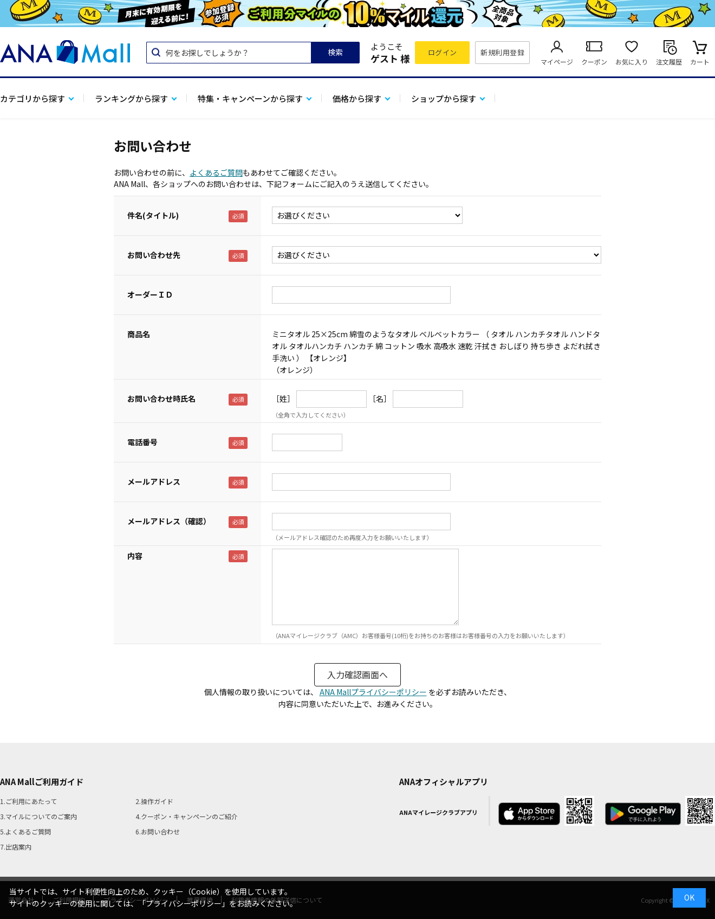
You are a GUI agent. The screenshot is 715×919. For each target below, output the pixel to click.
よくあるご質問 (216, 172)
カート (700, 61)
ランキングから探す (131, 98)
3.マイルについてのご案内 (38, 816)
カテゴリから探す (32, 98)
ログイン (442, 52)
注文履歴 (669, 61)
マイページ (557, 61)
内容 (134, 555)
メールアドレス (153, 481)
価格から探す (357, 98)
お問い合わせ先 (153, 254)
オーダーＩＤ (150, 294)
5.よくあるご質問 (25, 831)
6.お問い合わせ (157, 831)
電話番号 (142, 441)
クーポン (594, 61)
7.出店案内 (15, 846)
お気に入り (631, 61)
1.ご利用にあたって (28, 801)
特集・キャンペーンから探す (250, 98)
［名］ (379, 398)
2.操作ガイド (154, 801)
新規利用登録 (502, 52)
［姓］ (283, 398)
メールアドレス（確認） (169, 521)
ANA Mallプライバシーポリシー (373, 691)
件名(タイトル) (153, 215)
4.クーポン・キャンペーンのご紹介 (186, 816)
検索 (335, 52)
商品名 (138, 334)
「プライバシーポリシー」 (183, 903)
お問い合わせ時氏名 (161, 398)
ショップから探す (443, 98)
